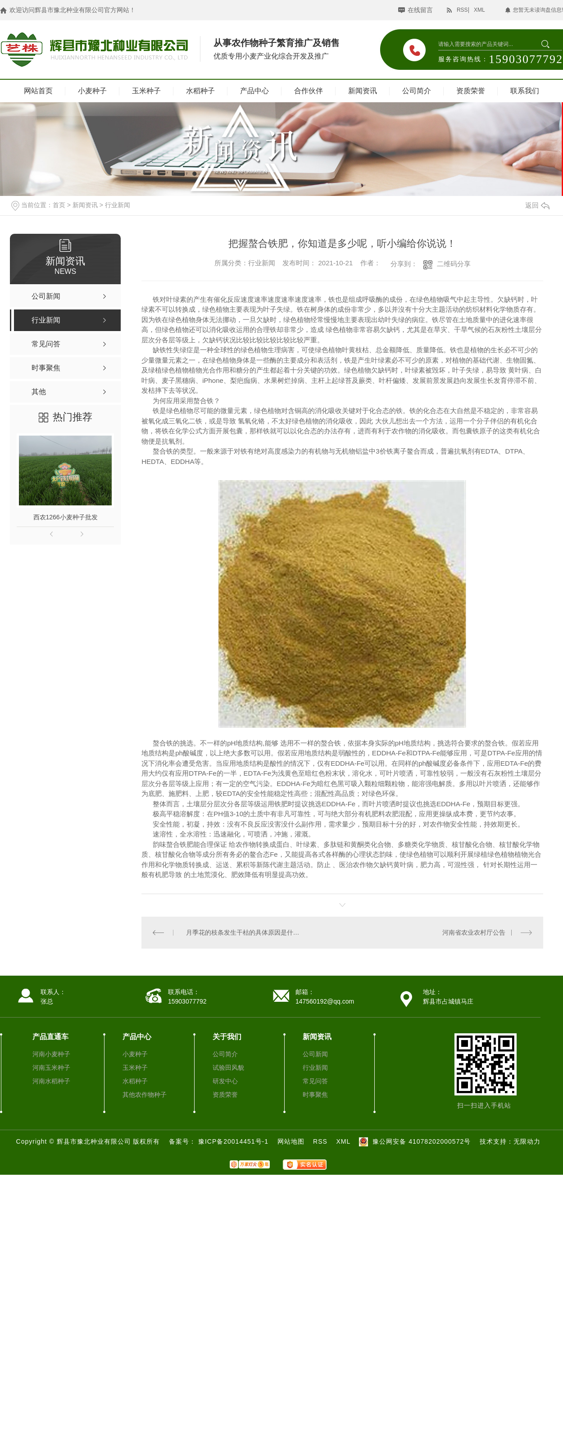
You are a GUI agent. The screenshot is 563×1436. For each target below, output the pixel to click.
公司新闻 (315, 1053)
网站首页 (38, 91)
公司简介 (416, 91)
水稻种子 (200, 91)
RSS (462, 10)
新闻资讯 (362, 91)
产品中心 (254, 91)
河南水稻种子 (51, 1080)
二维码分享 (454, 264)
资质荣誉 (470, 91)
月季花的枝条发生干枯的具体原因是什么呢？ (241, 932)
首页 (59, 205)
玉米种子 (146, 91)
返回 (537, 205)
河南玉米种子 (51, 1067)
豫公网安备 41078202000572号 (414, 1141)
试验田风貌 (228, 1067)
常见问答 (315, 1080)
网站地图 (290, 1141)
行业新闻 (117, 205)
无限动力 (526, 1141)
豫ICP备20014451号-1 (234, 1141)
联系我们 (524, 91)
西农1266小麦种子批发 (65, 517)
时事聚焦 (315, 1094)
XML (479, 10)
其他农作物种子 (145, 1094)
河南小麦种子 (51, 1053)
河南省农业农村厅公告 (473, 932)
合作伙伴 (308, 91)
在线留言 (420, 10)
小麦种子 (92, 91)
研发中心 (225, 1080)
